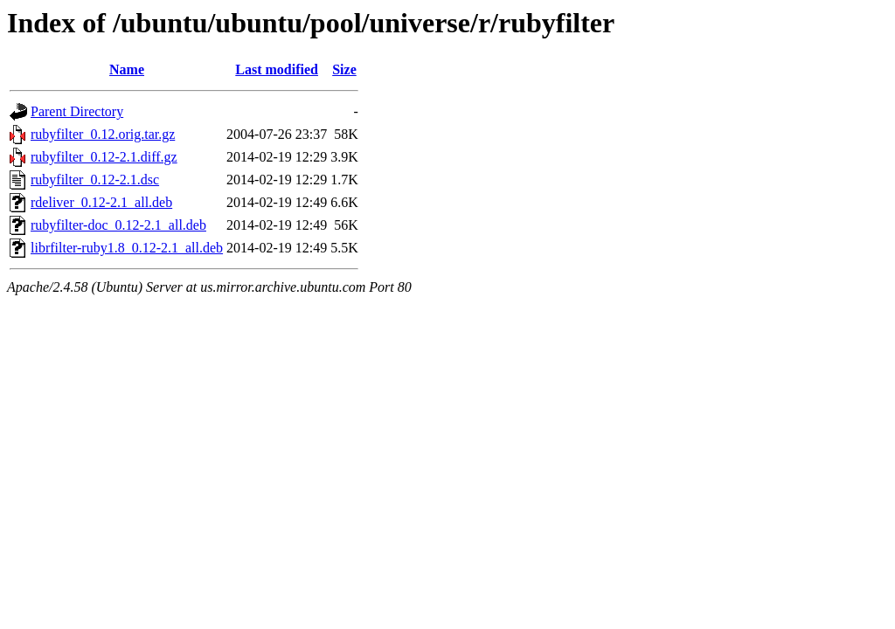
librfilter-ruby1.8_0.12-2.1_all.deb (127, 247)
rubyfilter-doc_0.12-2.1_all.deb (118, 225)
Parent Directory (77, 111)
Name (126, 69)
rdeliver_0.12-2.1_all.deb (101, 202)
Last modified (276, 69)
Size (344, 69)
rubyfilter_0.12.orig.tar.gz (103, 134)
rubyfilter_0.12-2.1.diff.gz (104, 156)
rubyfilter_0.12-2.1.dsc (95, 179)
